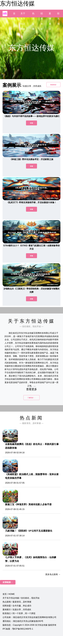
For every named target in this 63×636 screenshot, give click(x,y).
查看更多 (31, 389)
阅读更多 (53, 84)
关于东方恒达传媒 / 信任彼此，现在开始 (21, 598)
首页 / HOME (9, 594)
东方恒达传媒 (17, 3)
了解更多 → (31, 397)
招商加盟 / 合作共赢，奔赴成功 (17, 606)
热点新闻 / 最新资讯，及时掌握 (17, 602)
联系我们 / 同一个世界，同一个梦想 (19, 613)
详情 (31, 123)
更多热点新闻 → (52, 574)
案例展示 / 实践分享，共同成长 (17, 609)
